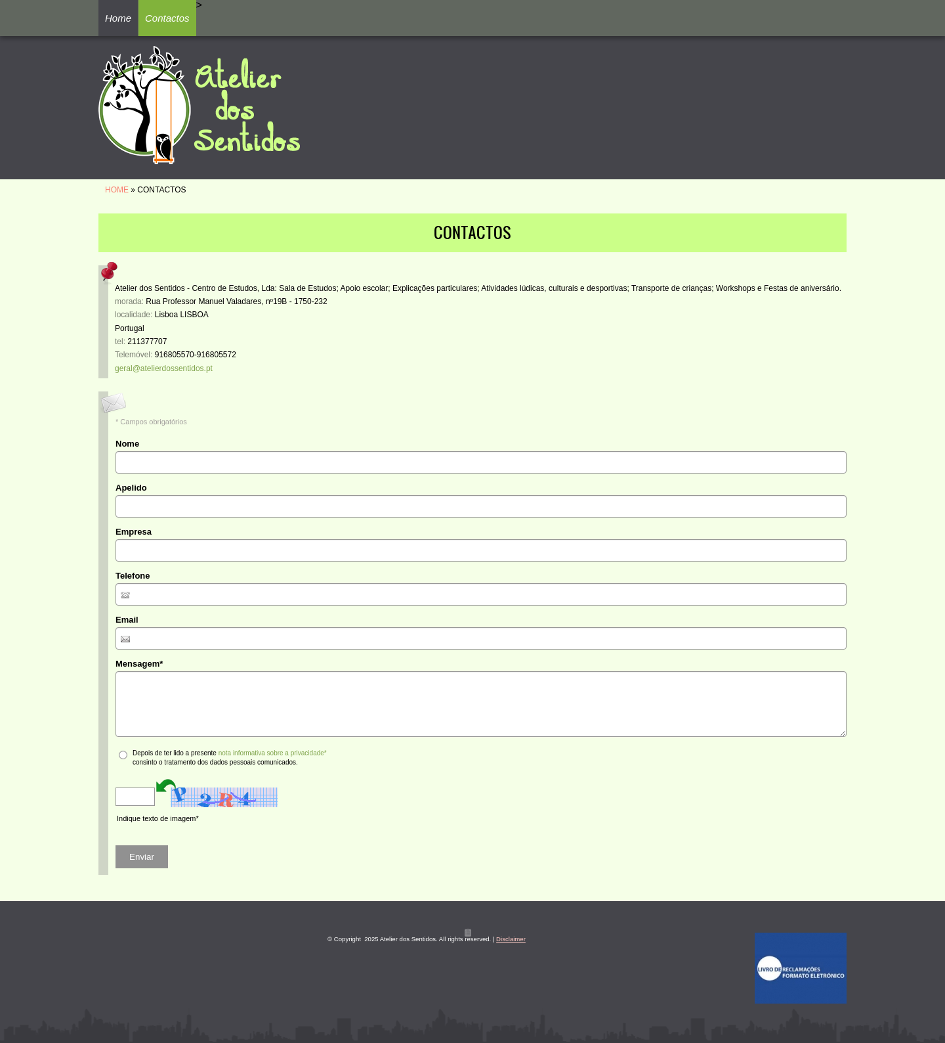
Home (118, 18)
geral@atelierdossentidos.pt (164, 368)
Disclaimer (511, 939)
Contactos (167, 18)
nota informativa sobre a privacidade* (273, 753)
